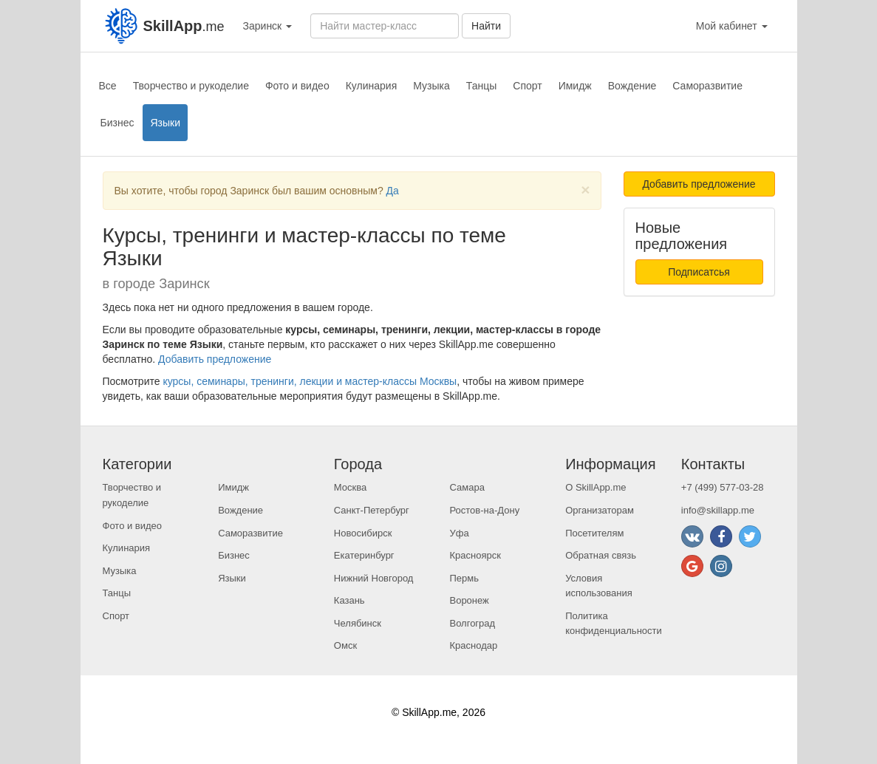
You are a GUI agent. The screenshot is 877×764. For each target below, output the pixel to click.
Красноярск (474, 555)
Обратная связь (600, 555)
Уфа (458, 533)
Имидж (575, 86)
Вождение (632, 86)
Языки (165, 123)
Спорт (527, 86)
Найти (486, 26)
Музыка (431, 86)
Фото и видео (297, 86)
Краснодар (473, 645)
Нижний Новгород (374, 578)
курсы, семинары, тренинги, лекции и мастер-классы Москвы (310, 381)
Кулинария (371, 86)
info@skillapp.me (717, 510)
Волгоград (472, 623)
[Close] (585, 189)
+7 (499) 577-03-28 (722, 487)
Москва (350, 487)
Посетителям (594, 533)
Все (108, 86)
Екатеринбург (364, 555)
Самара (466, 487)
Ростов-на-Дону (484, 510)
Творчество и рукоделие (191, 86)
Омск (345, 645)
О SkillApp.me (595, 487)
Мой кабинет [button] (732, 26)
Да (392, 191)
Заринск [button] (268, 26)
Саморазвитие (707, 86)
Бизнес (117, 123)
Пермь (464, 578)
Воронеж (468, 600)
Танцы (481, 86)
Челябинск (357, 623)
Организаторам (599, 510)
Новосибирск (363, 533)
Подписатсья (699, 272)
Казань (349, 600)
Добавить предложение (214, 359)
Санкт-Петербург (371, 510)
